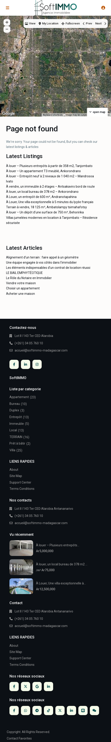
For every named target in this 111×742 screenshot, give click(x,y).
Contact (12, 738)
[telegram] (37, 710)
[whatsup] (25, 710)
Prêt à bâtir (17, 443)
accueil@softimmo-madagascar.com (41, 350)
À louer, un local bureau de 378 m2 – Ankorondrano (42, 191)
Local (13, 430)
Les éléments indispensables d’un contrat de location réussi (48, 267)
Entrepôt (15, 417)
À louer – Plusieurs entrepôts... (57, 545)
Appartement (19, 397)
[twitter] (25, 686)
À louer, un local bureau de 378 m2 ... (61, 564)
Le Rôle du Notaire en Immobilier (29, 278)
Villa (12, 450)
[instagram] (37, 364)
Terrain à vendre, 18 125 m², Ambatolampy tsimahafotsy (46, 207)
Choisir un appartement (23, 288)
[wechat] (94, 710)
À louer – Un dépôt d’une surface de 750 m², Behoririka (45, 212)
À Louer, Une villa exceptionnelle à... (61, 583)
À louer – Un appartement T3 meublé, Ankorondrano (43, 171)
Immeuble (16, 423)
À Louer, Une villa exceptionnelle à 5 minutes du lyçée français (49, 202)
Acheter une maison (20, 293)
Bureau (14, 404)
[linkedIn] (25, 364)
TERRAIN (15, 437)
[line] (83, 710)
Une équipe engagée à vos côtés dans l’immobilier (41, 262)
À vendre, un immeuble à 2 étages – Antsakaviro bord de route (50, 186)
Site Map (15, 476)
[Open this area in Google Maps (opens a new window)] (8, 114)
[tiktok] (48, 710)
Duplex (14, 410)
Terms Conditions (21, 488)
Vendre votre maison (21, 283)
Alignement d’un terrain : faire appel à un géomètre (42, 257)
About (13, 469)
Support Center (20, 482)
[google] (37, 686)
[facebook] (14, 364)
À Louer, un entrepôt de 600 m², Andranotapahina (41, 197)
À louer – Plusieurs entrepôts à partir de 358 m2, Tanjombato (49, 166)
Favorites (25, 738)
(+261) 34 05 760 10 (29, 343)
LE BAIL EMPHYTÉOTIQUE (24, 273)
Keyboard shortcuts (53, 115)
